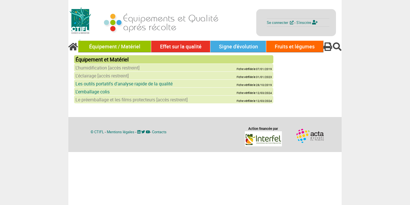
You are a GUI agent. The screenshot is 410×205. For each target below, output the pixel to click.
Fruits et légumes (295, 46)
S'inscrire (307, 22)
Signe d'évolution (238, 46)
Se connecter (280, 22)
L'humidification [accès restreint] (107, 68)
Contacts (159, 131)
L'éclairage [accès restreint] (102, 76)
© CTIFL (97, 131)
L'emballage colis (92, 92)
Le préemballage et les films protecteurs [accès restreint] (131, 100)
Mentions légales (120, 131)
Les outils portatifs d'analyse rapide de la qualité (124, 84)
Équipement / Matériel (114, 46)
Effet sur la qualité (181, 46)
